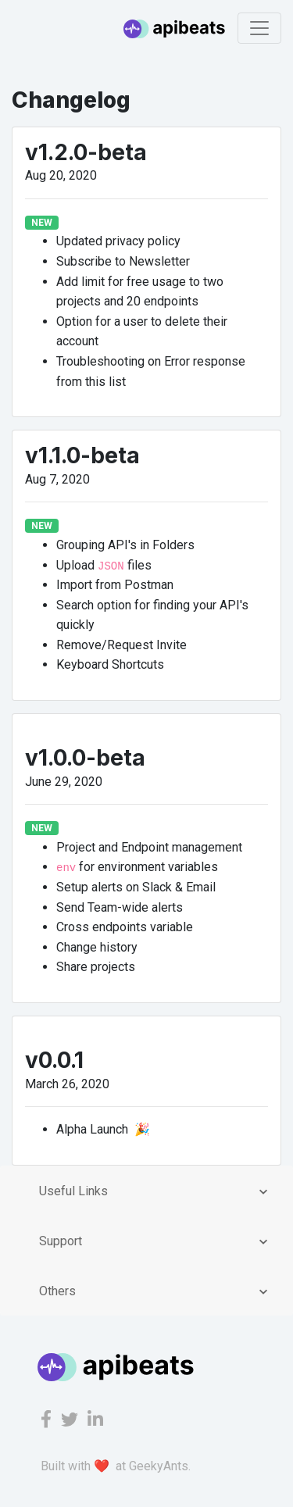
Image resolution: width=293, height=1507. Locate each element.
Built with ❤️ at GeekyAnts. (116, 1466)
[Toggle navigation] (259, 28)
